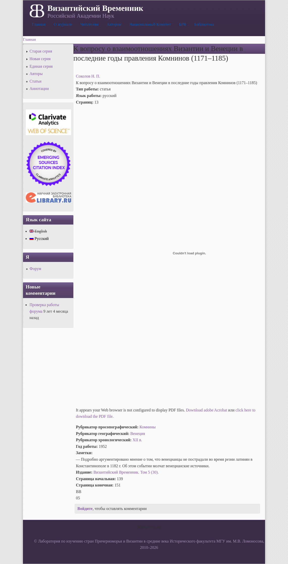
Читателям (89, 24)
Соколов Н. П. (88, 76)
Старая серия (41, 51)
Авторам (114, 24)
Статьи (35, 81)
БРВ (182, 24)
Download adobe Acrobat (207, 410)
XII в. (137, 440)
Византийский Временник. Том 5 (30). (126, 472)
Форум (35, 268)
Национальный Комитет (150, 24)
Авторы (36, 73)
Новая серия (40, 59)
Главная (39, 24)
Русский (39, 238)
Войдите (85, 508)
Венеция (137, 433)
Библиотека (204, 24)
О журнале (63, 24)
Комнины (147, 427)
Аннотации (39, 88)
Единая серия (41, 66)
